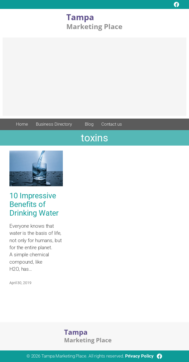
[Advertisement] (94, 79)
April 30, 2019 (20, 283)
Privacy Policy (139, 356)
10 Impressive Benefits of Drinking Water (34, 204)
